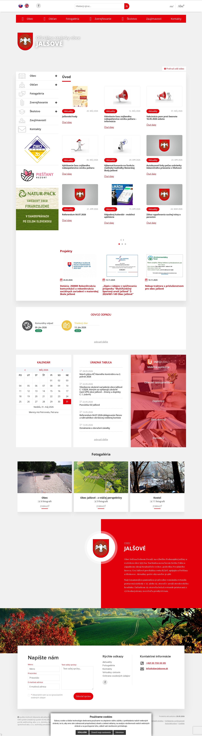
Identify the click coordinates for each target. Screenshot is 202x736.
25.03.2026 (68, 280)
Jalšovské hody (69, 116)
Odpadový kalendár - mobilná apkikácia (119, 215)
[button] (27, 19)
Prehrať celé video (174, 68)
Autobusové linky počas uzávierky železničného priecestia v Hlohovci (164, 166)
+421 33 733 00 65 (156, 663)
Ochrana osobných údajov (116, 676)
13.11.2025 (110, 280)
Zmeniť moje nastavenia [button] (101, 732)
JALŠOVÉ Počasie (43, 424)
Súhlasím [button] (82, 732)
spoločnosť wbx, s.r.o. (26, 724)
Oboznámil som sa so (47, 696)
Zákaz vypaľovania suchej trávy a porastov (163, 215)
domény (44, 722)
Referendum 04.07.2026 (74, 214)
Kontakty (176, 18)
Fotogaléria (72, 18)
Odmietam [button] (119, 732)
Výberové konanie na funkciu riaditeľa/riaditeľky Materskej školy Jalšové (119, 168)
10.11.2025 (153, 280)
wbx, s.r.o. (36, 722)
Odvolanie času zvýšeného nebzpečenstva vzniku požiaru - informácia (120, 119)
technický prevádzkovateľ (44, 724)
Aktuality (107, 662)
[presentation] (121, 239)
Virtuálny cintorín (111, 672)
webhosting (27, 722)
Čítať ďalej (67, 122)
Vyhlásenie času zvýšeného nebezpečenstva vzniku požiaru (78, 166)
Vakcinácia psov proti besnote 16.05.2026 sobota (161, 117)
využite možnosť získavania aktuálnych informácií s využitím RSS (43, 717)
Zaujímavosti (153, 18)
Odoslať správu (83, 696)
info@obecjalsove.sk (157, 668)
